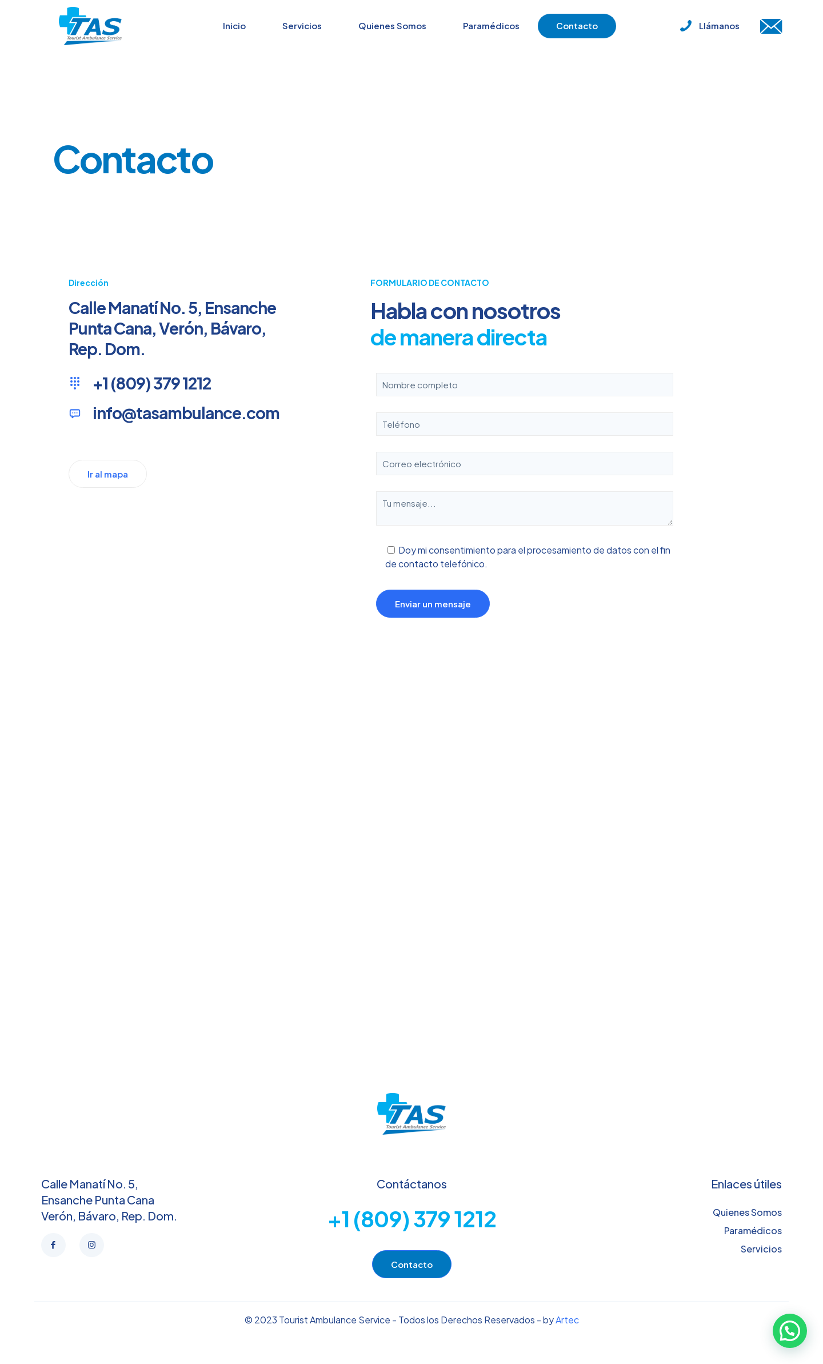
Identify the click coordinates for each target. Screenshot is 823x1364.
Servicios (761, 1249)
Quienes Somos (747, 1212)
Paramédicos (753, 1230)
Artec (567, 1320)
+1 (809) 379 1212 (411, 1218)
